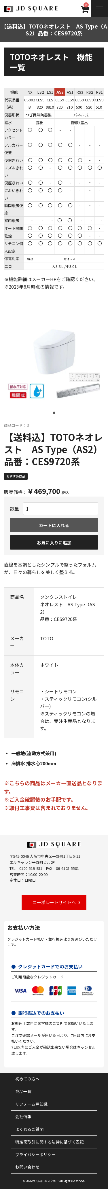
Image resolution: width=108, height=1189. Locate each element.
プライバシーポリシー (35, 1154)
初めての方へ (27, 1079)
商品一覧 (23, 1091)
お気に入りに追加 (54, 542)
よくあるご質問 (29, 1129)
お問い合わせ (27, 1167)
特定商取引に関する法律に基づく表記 (49, 1142)
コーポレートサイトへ (54, 902)
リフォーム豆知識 (31, 1104)
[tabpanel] (54, 364)
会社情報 (23, 1116)
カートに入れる (54, 525)
